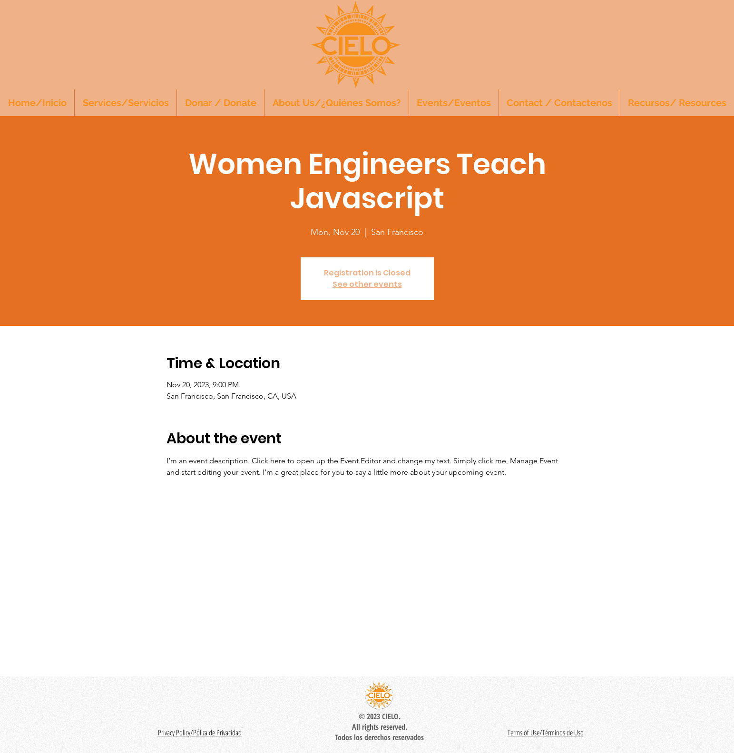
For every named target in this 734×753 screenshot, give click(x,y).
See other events (367, 284)
